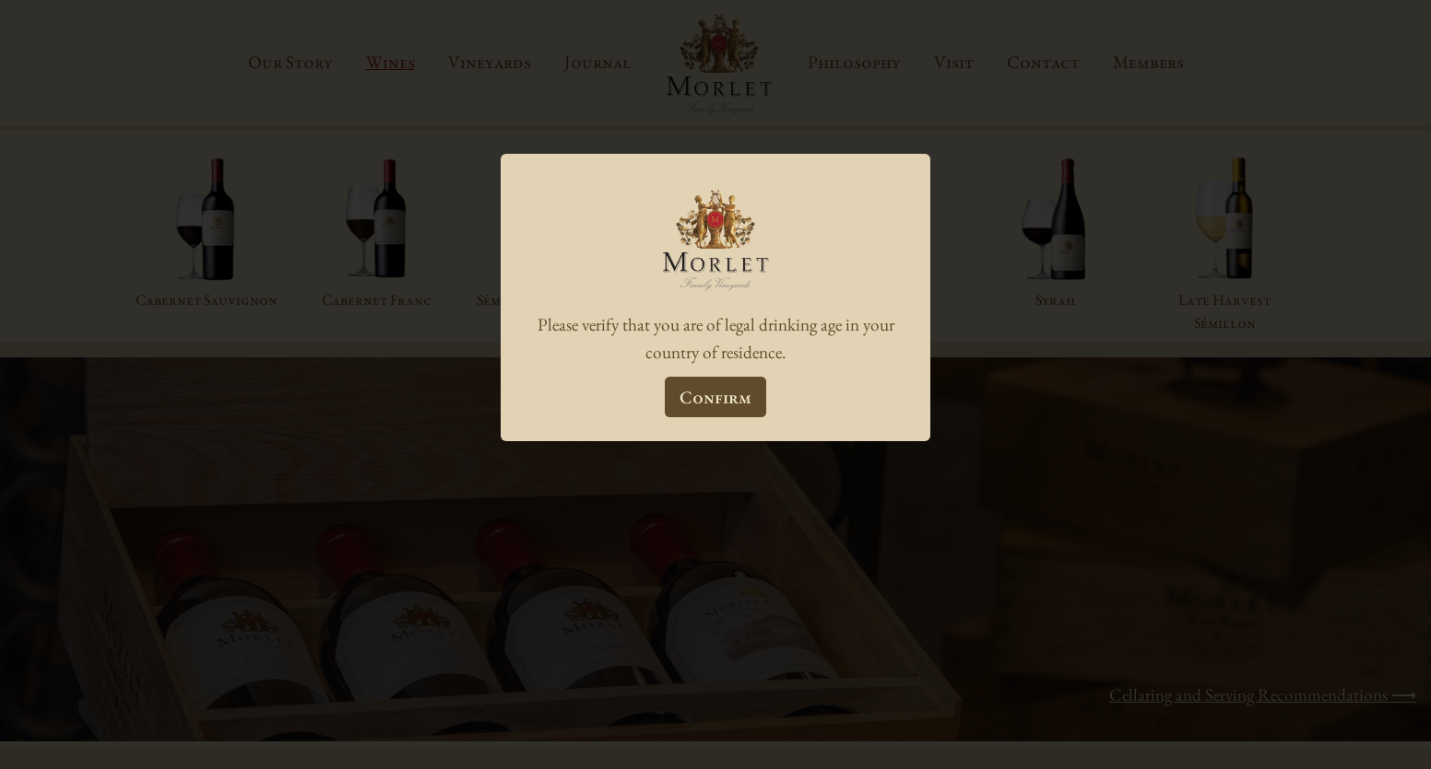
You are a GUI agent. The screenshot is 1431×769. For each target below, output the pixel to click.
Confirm (715, 397)
